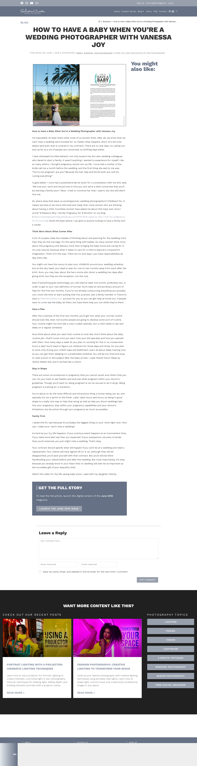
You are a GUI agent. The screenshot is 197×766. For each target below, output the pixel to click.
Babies (73, 53)
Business (83, 53)
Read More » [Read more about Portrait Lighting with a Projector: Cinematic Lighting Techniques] (15, 692)
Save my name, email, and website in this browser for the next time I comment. (85, 571)
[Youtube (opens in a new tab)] (31, 3)
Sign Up (140, 3)
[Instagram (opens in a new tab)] (26, 3)
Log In (171, 3)
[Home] (99, 21)
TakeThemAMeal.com (51, 298)
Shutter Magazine (100, 53)
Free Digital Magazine (156, 3)
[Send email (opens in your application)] (36, 3)
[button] (170, 649)
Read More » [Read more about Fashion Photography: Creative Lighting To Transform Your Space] (86, 692)
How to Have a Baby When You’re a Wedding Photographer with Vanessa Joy (146, 21)
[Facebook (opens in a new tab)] (22, 3)
